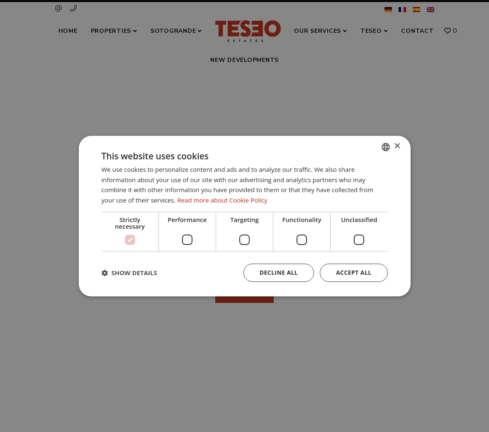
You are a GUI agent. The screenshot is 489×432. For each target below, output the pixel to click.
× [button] (397, 146)
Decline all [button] (279, 272)
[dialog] (244, 216)
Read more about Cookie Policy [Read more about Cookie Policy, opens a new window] (222, 200)
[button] (129, 272)
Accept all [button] (353, 272)
